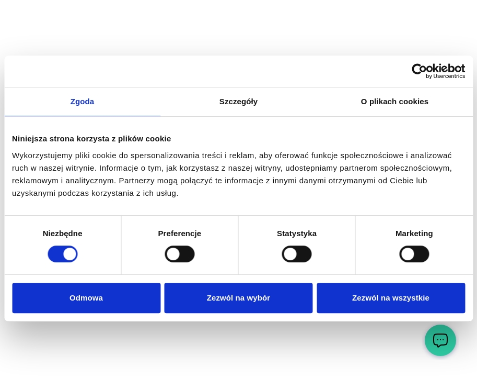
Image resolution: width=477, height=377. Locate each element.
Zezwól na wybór (239, 297)
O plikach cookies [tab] (394, 101)
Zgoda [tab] (83, 101)
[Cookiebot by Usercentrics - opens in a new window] (419, 71)
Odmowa (86, 297)
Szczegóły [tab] (238, 101)
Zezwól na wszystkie (390, 297)
